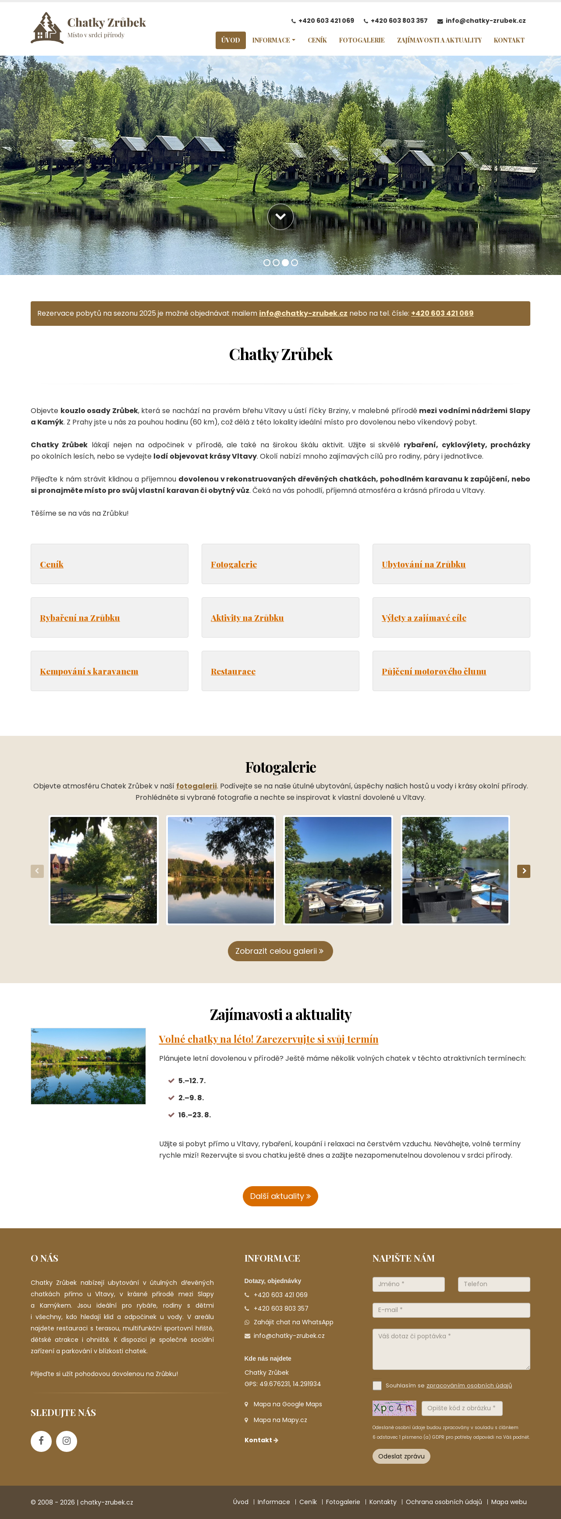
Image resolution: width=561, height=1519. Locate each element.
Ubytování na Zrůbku (424, 564)
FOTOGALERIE (362, 40)
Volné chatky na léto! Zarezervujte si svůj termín (269, 1038)
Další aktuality (280, 1196)
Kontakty (383, 1502)
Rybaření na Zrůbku (80, 617)
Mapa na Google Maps (288, 1404)
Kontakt (262, 1440)
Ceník (52, 564)
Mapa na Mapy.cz (280, 1420)
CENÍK (317, 40)
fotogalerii (196, 786)
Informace (274, 1502)
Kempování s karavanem (89, 671)
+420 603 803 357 (399, 20)
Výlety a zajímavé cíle (424, 617)
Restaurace (233, 671)
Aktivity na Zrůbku (247, 617)
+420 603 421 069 (326, 20)
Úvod (241, 1502)
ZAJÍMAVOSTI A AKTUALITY (439, 40)
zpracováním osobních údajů (469, 1385)
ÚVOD (230, 40)
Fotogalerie (234, 564)
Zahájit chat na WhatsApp (294, 1322)
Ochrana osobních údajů (444, 1502)
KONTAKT (509, 40)
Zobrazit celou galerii (280, 950)
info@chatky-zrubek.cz (486, 20)
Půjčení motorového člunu (434, 671)
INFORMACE (271, 40)
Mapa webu (509, 1502)
